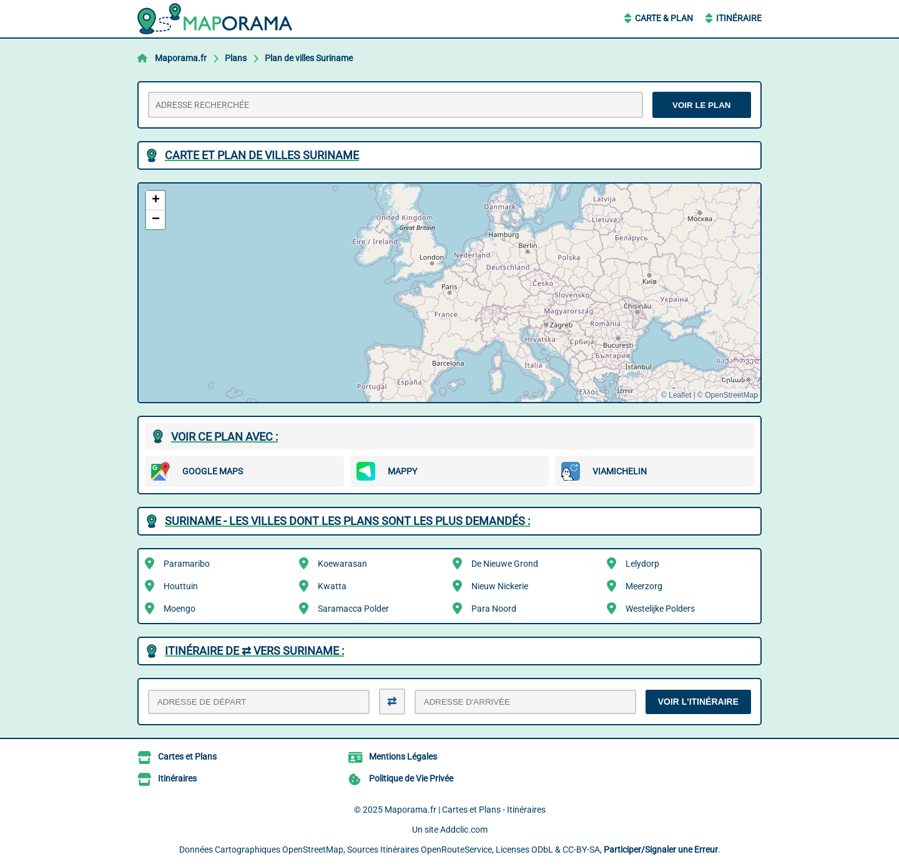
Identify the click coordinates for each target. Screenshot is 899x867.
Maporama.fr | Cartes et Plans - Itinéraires (465, 810)
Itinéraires (177, 778)
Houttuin (181, 586)
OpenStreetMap (731, 395)
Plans (236, 58)
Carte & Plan (664, 18)
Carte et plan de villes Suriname (262, 155)
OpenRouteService (456, 850)
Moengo (179, 609)
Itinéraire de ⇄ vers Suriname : (254, 650)
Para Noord (493, 609)
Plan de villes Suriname (309, 58)
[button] (155, 200)
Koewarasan (342, 564)
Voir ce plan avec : (224, 436)
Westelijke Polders (660, 609)
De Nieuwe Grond (504, 564)
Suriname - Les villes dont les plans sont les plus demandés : (347, 520)
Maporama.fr (181, 58)
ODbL (542, 850)
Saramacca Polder (353, 609)
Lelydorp (642, 564)
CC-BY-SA (581, 850)
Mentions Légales (403, 757)
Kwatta (332, 586)
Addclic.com (464, 830)
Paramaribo (187, 564)
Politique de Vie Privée (411, 778)
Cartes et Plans (187, 757)
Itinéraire (739, 18)
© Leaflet (676, 395)
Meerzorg (644, 586)
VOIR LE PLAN (701, 105)
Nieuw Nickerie (499, 586)
